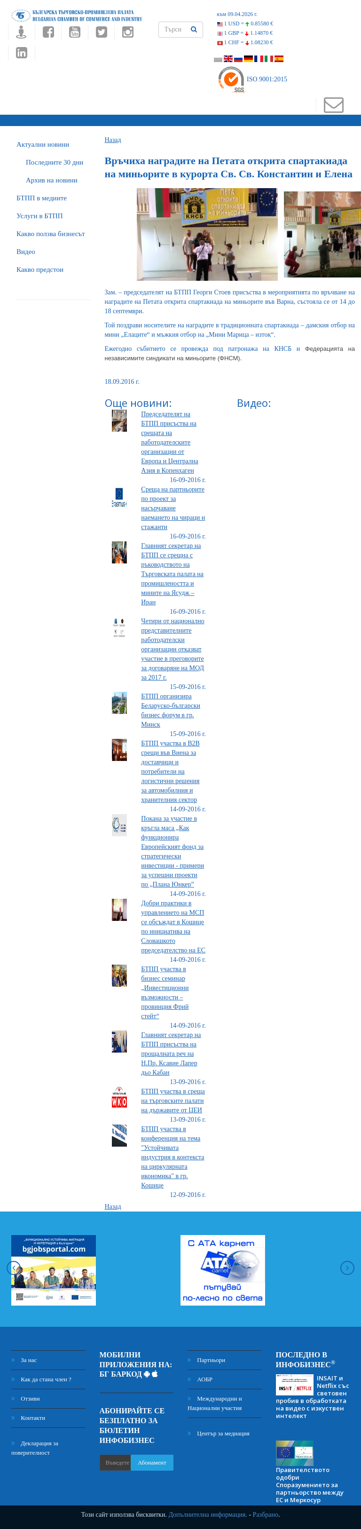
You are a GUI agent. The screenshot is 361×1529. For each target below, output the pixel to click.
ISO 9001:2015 (252, 79)
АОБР (200, 1377)
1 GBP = (245, 33)
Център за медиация (219, 1431)
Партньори (206, 1358)
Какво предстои (39, 267)
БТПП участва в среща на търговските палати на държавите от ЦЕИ (172, 1099)
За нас (24, 1358)
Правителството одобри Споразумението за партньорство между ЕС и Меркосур (310, 1483)
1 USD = (245, 23)
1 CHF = (245, 42)
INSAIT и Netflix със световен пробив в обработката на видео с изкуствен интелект (312, 1395)
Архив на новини (52, 178)
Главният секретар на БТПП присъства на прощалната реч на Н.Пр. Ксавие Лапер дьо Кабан (171, 1052)
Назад (113, 138)
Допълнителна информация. (207, 1514)
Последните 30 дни (54, 160)
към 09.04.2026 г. (237, 14)
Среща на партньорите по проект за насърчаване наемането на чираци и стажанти (173, 506)
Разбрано (265, 1514)
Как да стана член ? (41, 1377)
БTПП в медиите (41, 196)
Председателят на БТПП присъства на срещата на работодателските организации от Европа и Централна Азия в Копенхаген (169, 440)
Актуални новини (42, 142)
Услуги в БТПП (39, 214)
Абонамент (152, 1461)
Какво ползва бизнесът (50, 232)
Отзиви (25, 1396)
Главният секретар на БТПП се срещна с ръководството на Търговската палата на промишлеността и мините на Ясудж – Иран (172, 572)
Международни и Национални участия (215, 1401)
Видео (25, 250)
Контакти (28, 1415)
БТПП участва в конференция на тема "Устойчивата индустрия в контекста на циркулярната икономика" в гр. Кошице (172, 1155)
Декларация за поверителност (34, 1446)
